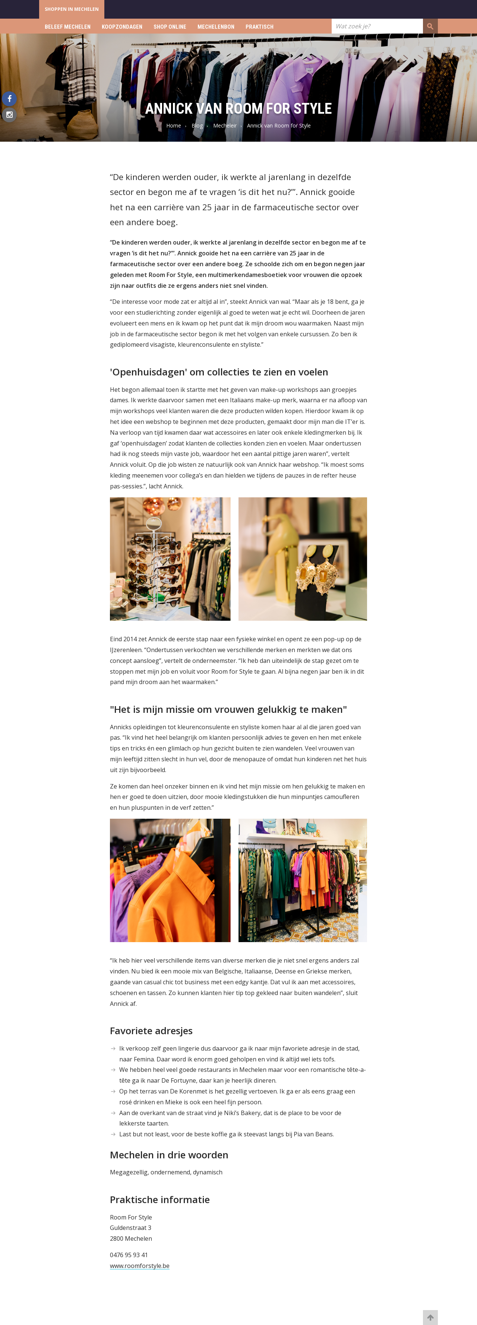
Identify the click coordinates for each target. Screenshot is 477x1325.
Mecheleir (225, 125)
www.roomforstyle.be (140, 1266)
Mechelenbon (216, 26)
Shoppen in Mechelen (72, 9)
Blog (197, 125)
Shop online (170, 26)
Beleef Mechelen (68, 26)
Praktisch (260, 26)
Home (173, 125)
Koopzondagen (122, 26)
